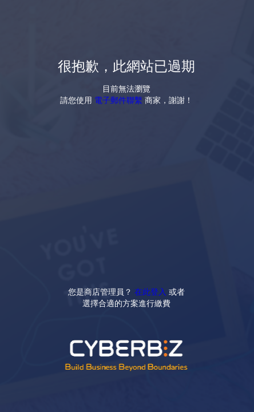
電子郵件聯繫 (118, 99)
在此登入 (150, 291)
